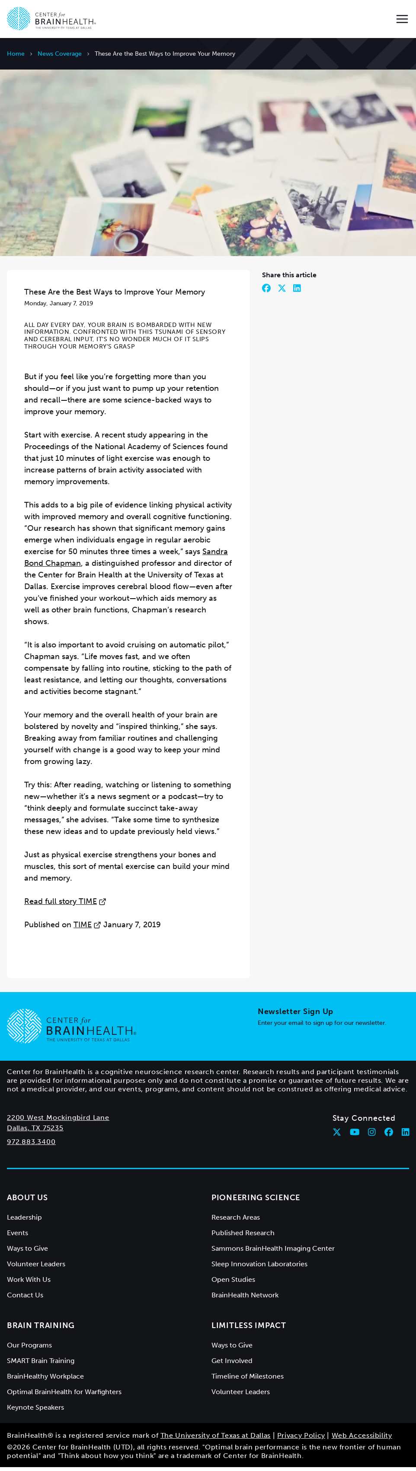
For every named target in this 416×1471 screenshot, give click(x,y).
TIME (87, 928)
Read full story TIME (65, 905)
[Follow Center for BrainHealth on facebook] (388, 1136)
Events (17, 1237)
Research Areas (235, 1221)
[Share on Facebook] (266, 292)
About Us (27, 1201)
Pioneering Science (255, 1201)
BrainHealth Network (244, 1299)
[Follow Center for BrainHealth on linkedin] (406, 1136)
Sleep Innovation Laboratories (259, 1268)
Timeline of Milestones (247, 1380)
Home (16, 53)
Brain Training (41, 1329)
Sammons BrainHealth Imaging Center (273, 1252)
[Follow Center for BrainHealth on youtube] (355, 1136)
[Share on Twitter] (282, 292)
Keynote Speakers (35, 1411)
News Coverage (60, 53)
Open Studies (233, 1283)
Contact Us (25, 1299)
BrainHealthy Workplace (45, 1380)
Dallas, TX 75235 (35, 1132)
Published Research (243, 1237)
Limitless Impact (248, 1329)
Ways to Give (27, 1252)
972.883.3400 (31, 1145)
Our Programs (29, 1349)
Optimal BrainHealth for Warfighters (64, 1396)
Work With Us (29, 1283)
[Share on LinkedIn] (297, 292)
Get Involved (232, 1364)
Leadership (24, 1221)
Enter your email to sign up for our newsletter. (322, 1026)
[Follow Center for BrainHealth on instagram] (372, 1136)
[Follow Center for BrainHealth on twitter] (337, 1136)
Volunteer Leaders (36, 1268)
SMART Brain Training (40, 1364)
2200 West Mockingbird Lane (58, 1121)
